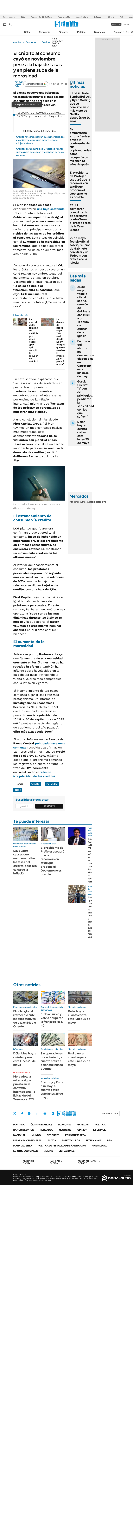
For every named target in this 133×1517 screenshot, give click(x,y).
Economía (44, 32)
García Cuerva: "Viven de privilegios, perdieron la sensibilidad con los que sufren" (85, 399)
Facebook (22, 1113)
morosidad (52, 783)
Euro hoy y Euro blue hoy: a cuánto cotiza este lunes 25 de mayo (52, 1089)
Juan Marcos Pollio (18, 84)
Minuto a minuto (23, 1072)
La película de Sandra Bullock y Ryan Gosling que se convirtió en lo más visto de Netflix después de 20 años (80, 107)
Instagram (29, 1113)
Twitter (14, 1113)
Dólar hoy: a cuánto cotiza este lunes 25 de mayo (83, 432)
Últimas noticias (41, 1124)
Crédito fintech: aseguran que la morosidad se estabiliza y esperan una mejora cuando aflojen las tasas (40, 140)
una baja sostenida (51, 209)
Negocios (99, 32)
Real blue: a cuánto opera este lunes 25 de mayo (79, 1059)
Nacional (19, 1135)
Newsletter (126, 32)
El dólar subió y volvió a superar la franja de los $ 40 (52, 1019)
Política (81, 32)
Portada (19, 1124)
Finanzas (63, 32)
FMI (121, 17)
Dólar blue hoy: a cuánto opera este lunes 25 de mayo (24, 1059)
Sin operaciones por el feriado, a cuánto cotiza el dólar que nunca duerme (52, 1061)
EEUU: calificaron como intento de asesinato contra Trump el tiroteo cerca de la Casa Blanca (80, 217)
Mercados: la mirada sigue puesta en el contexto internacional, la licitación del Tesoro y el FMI (24, 1088)
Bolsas (81, 502)
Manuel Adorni (82, 17)
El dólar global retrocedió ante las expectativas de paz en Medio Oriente (24, 1018)
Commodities (91, 502)
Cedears (102, 502)
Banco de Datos (23, 1129)
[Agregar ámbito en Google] (35, 83)
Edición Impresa (75, 1135)
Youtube (44, 1113)
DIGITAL (29, 1162)
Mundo (36, 1135)
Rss (109, 1140)
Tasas (18, 789)
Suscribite (49, 806)
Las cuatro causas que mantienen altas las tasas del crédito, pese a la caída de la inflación (25, 862)
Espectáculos (71, 1140)
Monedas (73, 502)
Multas (48, 1150)
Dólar (23, 17)
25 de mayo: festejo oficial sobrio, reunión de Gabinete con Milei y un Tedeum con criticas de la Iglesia (80, 250)
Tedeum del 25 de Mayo (41, 17)
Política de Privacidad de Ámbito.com (62, 1145)
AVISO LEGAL (99, 1145)
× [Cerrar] (39, 104)
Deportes (53, 1135)
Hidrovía (110, 17)
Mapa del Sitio (22, 1145)
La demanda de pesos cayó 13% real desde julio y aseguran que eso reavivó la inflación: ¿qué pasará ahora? (61, 342)
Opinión (118, 32)
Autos (52, 1140)
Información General (27, 1140)
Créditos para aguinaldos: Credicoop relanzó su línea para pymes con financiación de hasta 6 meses (40, 152)
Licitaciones (67, 1150)
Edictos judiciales (25, 1150)
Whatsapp (53, 1113)
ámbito (17, 42)
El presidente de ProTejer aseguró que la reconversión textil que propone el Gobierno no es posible (80, 185)
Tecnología (93, 1140)
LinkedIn (37, 1113)
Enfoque (97, 17)
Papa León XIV (64, 17)
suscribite (116, 24)
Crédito (46, 42)
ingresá (126, 24)
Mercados (46, 1129)
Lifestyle (99, 1129)
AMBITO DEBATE (89, 1162)
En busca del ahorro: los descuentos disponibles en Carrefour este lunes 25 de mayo (85, 358)
